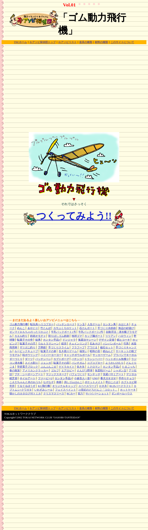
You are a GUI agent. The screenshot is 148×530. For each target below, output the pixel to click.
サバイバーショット (97, 393)
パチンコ (77, 359)
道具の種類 (85, 42)
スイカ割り (31, 363)
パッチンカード (65, 324)
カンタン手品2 (111, 366)
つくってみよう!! (74, 215)
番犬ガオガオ (108, 378)
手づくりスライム (58, 347)
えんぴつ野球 (84, 370)
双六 (80, 393)
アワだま (92, 347)
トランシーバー (93, 359)
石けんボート (87, 328)
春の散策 (14, 370)
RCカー (71, 393)
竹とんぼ (45, 328)
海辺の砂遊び (126, 328)
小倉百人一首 (82, 378)
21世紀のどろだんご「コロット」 (98, 389)
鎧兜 (64, 343)
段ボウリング (30, 355)
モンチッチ (93, 374)
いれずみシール (43, 389)
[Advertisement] (73, 91)
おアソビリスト (67, 42)
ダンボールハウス (121, 393)
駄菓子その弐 (27, 343)
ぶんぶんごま (48, 366)
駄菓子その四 (61, 363)
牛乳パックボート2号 (90, 332)
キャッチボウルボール (77, 355)
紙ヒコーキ (123, 339)
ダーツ (29, 359)
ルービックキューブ (26, 351)
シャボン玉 (119, 370)
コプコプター (95, 363)
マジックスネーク (56, 374)
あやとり (33, 328)
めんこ (21, 328)
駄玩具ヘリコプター (42, 324)
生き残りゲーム (68, 351)
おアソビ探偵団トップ (43, 42)
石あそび (95, 343)
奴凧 (38, 339)
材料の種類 (101, 42)
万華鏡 (42, 347)
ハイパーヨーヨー (51, 355)
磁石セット (106, 347)
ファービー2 (45, 378)
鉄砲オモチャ (38, 336)
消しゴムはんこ (73, 382)
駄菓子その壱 (25, 339)
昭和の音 (95, 351)
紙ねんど (108, 351)
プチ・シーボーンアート (28, 374)
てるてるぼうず (26, 386)
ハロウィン (124, 336)
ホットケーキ (128, 389)
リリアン (110, 336)
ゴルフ (55, 370)
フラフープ (78, 347)
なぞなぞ (48, 382)
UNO (95, 378)
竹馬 (126, 343)
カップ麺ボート (93, 336)
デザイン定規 (106, 339)
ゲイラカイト (66, 366)
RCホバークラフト (120, 386)
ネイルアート (27, 378)
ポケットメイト (94, 382)
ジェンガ (46, 363)
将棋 (59, 382)
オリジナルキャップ (64, 386)
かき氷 (103, 386)
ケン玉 (81, 324)
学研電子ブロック (27, 366)
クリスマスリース (53, 393)
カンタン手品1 (51, 339)
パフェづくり (77, 374)
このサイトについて (122, 42)
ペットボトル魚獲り (117, 359)
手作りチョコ (126, 378)
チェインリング (78, 343)
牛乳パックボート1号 (63, 332)
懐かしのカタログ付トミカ (25, 393)
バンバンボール (112, 343)
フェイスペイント (65, 389)
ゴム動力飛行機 (18, 324)
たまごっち (128, 366)
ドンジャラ (69, 339)
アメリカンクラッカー (35, 370)
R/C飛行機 (44, 386)
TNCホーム (20, 42)
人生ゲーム (93, 324)
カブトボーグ (61, 359)
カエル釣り (21, 336)
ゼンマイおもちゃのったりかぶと (29, 332)
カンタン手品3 (63, 378)
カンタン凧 (109, 324)
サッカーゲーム (101, 355)
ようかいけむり (114, 363)
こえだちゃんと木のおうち (25, 382)
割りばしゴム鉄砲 (58, 336)
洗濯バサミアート (113, 374)
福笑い (83, 351)
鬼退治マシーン (87, 339)
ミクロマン (93, 366)
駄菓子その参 (48, 351)
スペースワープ (87, 386)
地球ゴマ (77, 336)
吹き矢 (81, 366)
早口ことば (111, 382)
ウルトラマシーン (48, 343)
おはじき (123, 324)
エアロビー (67, 370)
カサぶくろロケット (65, 328)
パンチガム (78, 363)
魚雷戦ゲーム (103, 370)
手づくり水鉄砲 (107, 328)
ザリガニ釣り (27, 347)
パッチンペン (43, 359)
